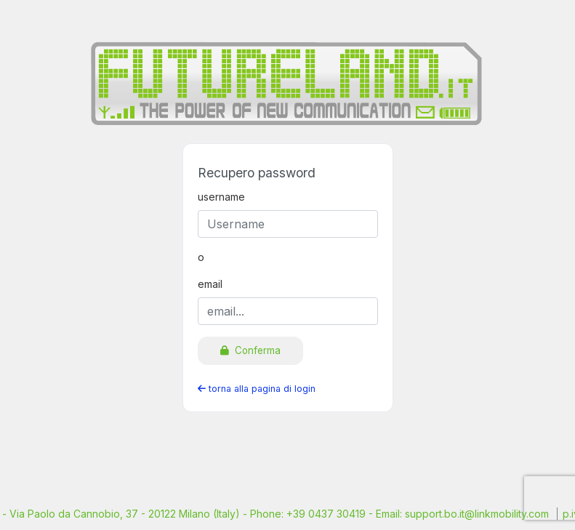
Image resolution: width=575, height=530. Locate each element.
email (210, 284)
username (221, 196)
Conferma (250, 350)
